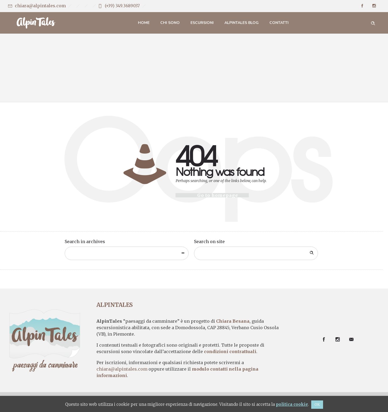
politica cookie (292, 404)
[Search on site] (256, 253)
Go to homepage (217, 195)
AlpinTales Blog (241, 22)
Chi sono (170, 22)
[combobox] (127, 253)
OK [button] (317, 404)
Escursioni (202, 22)
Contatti (279, 22)
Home (144, 22)
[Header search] (373, 22)
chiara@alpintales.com (40, 5)
